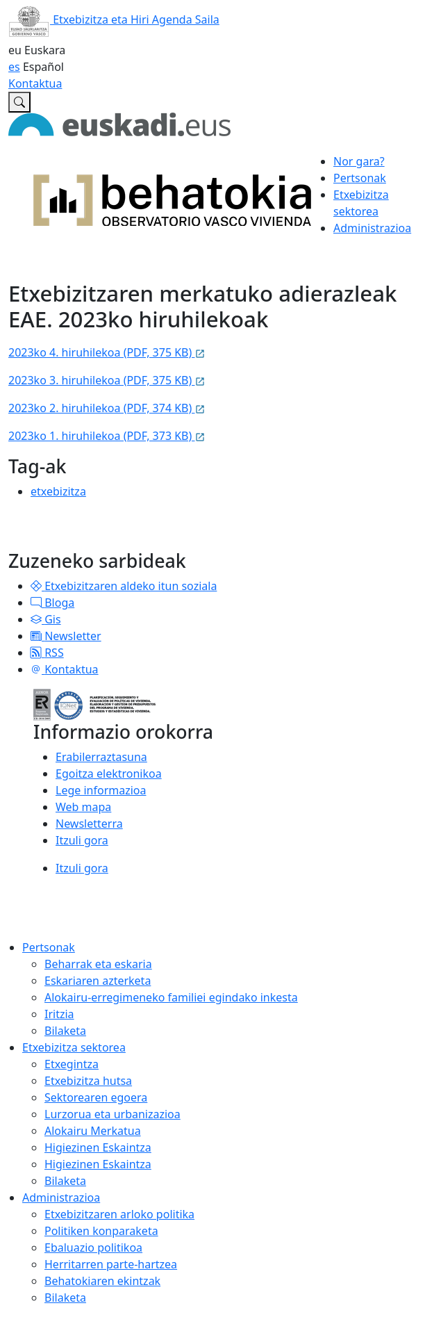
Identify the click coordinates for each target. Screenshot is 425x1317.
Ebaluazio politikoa (93, 1247)
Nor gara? (359, 161)
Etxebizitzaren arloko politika (119, 1214)
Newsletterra (89, 823)
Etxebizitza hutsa (88, 1080)
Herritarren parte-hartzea (110, 1264)
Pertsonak (48, 947)
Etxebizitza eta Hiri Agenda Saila (113, 19)
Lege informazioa (101, 790)
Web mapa (83, 807)
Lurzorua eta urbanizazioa (112, 1114)
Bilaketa (65, 1030)
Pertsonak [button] (359, 178)
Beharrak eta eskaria (98, 964)
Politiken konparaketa (101, 1230)
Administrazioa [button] (372, 228)
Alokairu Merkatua (92, 1130)
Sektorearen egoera (95, 1097)
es (14, 66)
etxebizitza (58, 491)
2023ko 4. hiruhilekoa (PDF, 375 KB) (107, 352)
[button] (36, 586)
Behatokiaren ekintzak (102, 1281)
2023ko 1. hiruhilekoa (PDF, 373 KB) (107, 435)
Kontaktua (35, 83)
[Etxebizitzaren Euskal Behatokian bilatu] (19, 102)
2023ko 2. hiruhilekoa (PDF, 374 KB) (107, 408)
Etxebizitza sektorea (74, 1047)
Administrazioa (61, 1197)
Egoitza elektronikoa (109, 773)
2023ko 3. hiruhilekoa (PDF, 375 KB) (107, 380)
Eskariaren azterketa (97, 980)
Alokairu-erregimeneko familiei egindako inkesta (171, 997)
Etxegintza (71, 1064)
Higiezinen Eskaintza (97, 1147)
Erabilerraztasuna (101, 756)
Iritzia (59, 1014)
